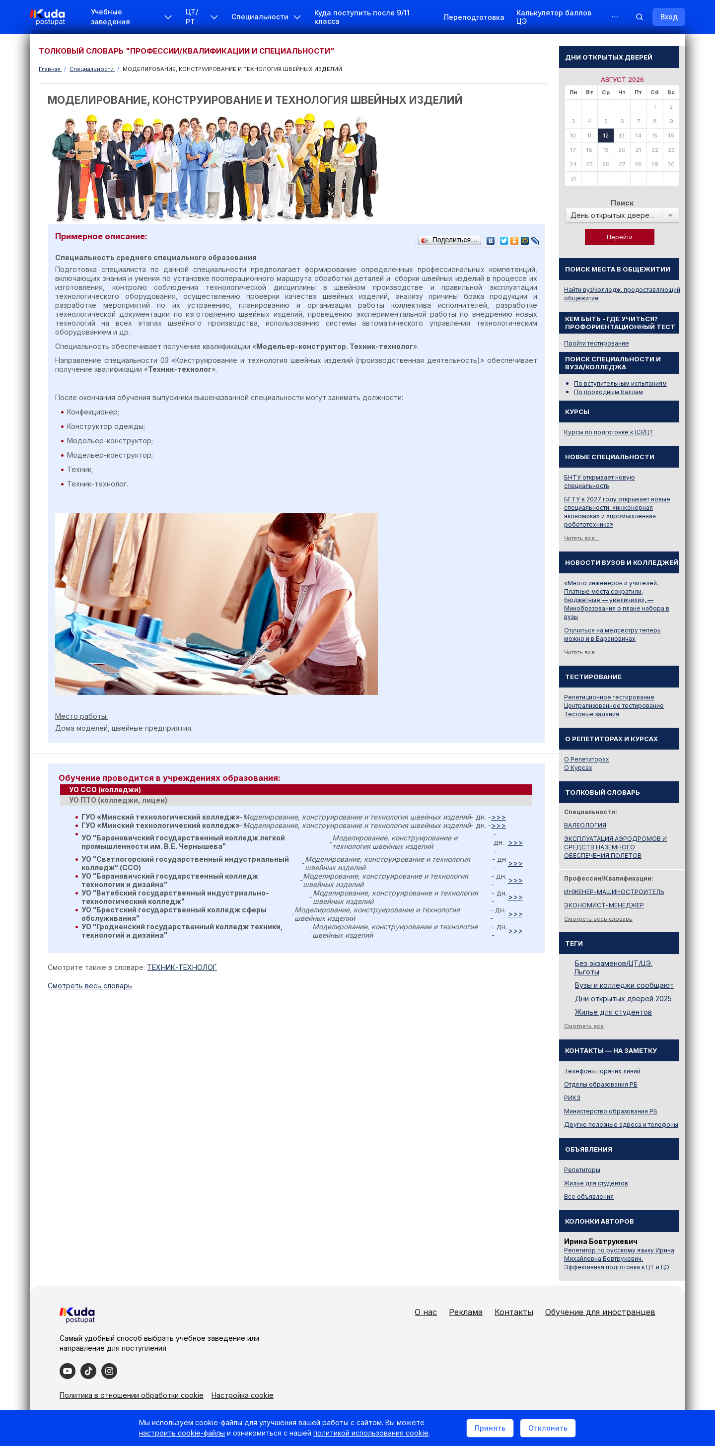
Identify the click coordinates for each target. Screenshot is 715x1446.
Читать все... (581, 538)
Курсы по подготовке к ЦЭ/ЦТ (608, 432)
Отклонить (548, 1428)
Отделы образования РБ (601, 1084)
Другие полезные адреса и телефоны (621, 1124)
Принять (490, 1428)
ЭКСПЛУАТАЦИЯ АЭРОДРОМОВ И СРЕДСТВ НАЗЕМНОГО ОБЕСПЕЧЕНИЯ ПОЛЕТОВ (615, 847)
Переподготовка (474, 17)
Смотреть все (584, 1026)
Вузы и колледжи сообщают (624, 985)
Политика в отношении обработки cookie (132, 1395)
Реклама (466, 1312)
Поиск (622, 203)
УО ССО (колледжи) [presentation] (105, 789)
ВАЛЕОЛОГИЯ (585, 825)
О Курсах (578, 767)
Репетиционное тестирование (609, 697)
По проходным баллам (608, 392)
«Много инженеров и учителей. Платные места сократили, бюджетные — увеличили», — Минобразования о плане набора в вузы (616, 599)
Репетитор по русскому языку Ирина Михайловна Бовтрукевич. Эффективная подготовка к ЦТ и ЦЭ (619, 1258)
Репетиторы (582, 1169)
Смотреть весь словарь (598, 918)
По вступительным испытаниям (620, 383)
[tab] (296, 789)
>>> (498, 817)
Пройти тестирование (596, 343)
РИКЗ (572, 1098)
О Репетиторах (586, 759)
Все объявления (589, 1196)
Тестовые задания (591, 714)
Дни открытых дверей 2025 (623, 998)
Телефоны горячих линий (602, 1071)
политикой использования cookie (371, 1433)
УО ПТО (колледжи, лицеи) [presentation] (118, 800)
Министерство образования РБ (610, 1111)
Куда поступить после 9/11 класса (362, 16)
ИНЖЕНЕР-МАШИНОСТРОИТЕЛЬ (614, 891)
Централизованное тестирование (614, 705)
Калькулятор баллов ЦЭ (553, 16)
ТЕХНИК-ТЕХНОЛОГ (182, 967)
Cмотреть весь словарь (90, 985)
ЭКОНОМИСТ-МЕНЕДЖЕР (604, 905)
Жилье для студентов (613, 1012)
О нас (426, 1312)
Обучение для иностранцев (600, 1312)
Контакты (514, 1312)
